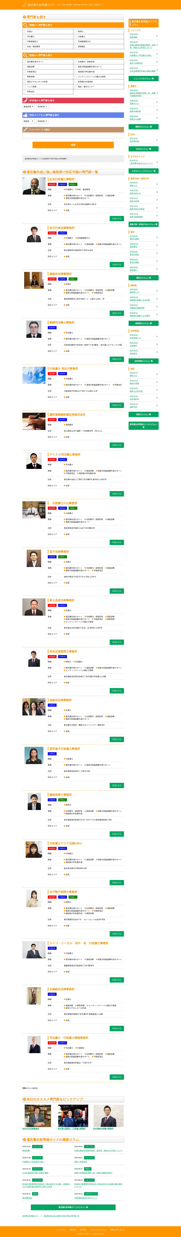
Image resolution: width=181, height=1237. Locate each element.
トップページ (61, 1229)
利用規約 (83, 1229)
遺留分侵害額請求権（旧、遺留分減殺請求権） (93, 1173)
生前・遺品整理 (32, 46)
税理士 (78, 31)
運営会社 (73, 1229)
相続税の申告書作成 (84, 72)
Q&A (35, 1194)
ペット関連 (30, 87)
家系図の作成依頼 (83, 82)
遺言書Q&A (27, 1198)
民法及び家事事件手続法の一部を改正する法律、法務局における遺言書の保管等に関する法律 (46, 1185)
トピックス (37, 1146)
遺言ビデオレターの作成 (35, 82)
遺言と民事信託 (80, 1162)
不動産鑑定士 (31, 41)
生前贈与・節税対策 (84, 62)
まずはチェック (91, 1194)
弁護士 (28, 31)
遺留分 (87, 1169)
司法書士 (29, 36)
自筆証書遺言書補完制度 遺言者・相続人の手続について (98, 1151)
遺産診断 (29, 67)
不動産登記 (30, 72)
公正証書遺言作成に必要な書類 (35, 1173)
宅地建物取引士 (82, 41)
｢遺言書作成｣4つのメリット (86, 1198)
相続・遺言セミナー (84, 87)
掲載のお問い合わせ (117, 1229)
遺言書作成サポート (34, 62)
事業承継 (29, 77)
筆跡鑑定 (79, 46)
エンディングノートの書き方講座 (90, 77)
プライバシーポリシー (98, 1229)
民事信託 (29, 92)
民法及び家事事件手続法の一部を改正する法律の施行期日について (98, 1185)
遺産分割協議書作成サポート (88, 67)
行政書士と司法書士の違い (33, 1162)
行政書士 (79, 36)
